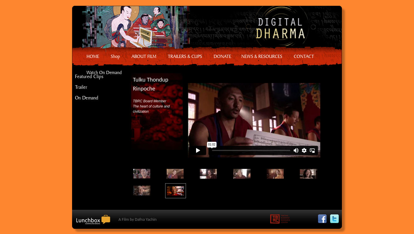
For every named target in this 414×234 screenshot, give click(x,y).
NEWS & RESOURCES (261, 56)
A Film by (137, 219)
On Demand (86, 97)
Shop (115, 56)
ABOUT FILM (143, 56)
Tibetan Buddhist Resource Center (281, 220)
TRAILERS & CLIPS (185, 56)
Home (203, 27)
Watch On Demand (104, 72)
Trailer (81, 87)
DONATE (222, 56)
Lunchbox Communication (95, 222)
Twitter (335, 217)
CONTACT (304, 56)
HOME (92, 56)
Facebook (323, 217)
